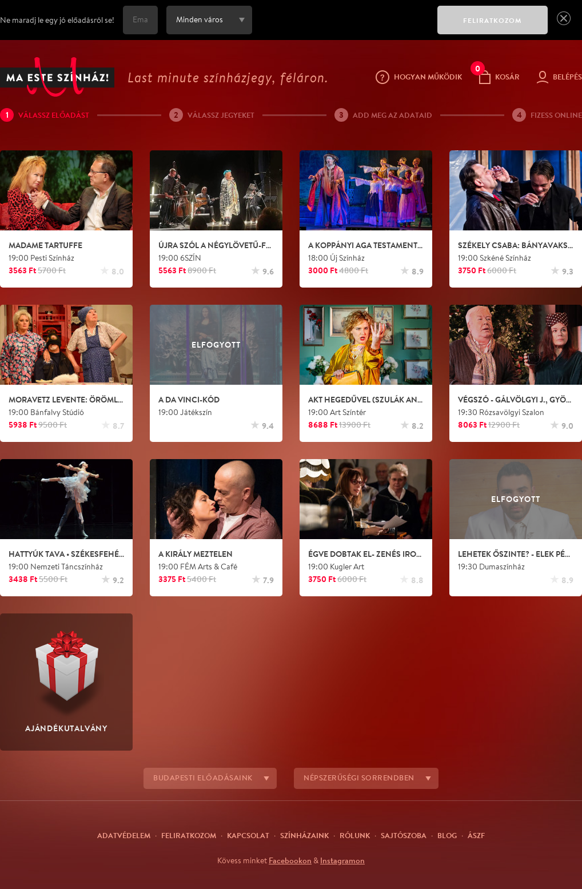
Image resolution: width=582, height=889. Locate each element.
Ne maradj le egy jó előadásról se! (57, 20)
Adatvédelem (123, 835)
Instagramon (342, 860)
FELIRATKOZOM (492, 20)
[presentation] (342, 28)
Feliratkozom (188, 835)
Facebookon (290, 860)
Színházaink (304, 835)
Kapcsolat (248, 835)
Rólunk (355, 835)
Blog (447, 835)
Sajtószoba (403, 835)
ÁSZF (476, 835)
